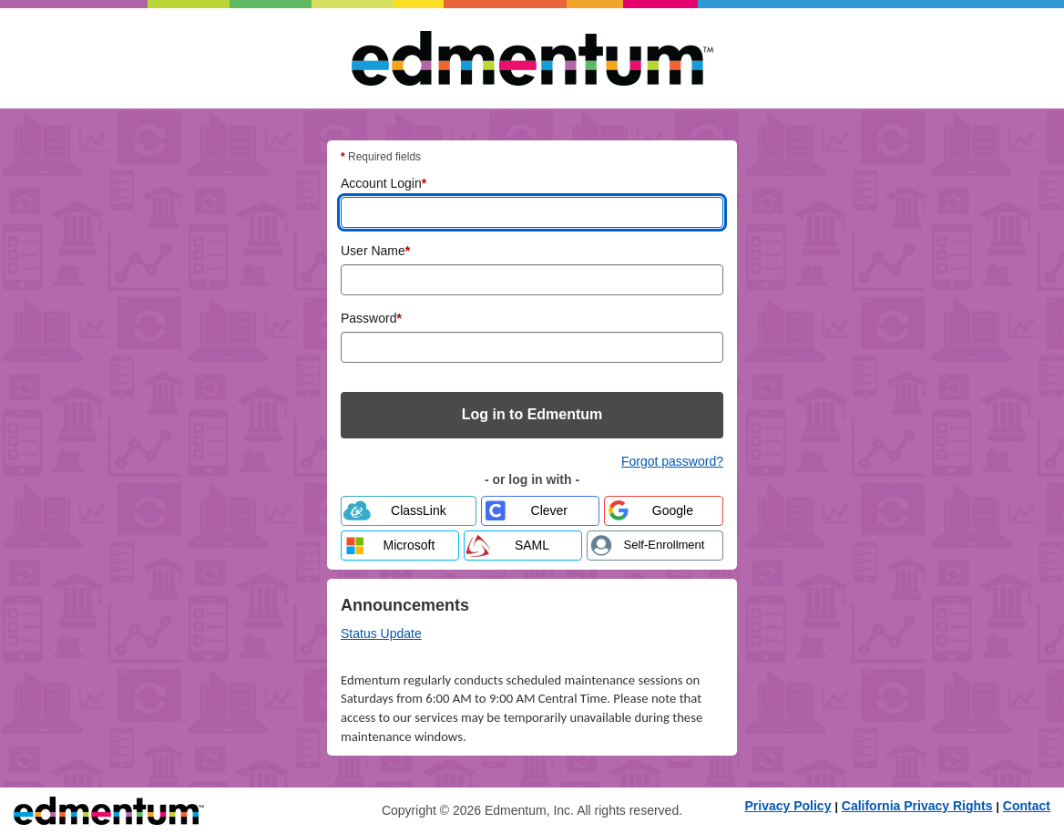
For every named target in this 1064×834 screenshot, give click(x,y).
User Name (375, 250)
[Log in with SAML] (523, 545)
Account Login (383, 182)
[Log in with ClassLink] (408, 511)
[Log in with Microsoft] (400, 545)
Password (371, 317)
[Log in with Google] (663, 511)
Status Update (381, 633)
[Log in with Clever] (540, 511)
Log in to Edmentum (532, 414)
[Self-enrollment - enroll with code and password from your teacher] (655, 545)
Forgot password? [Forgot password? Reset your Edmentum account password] (672, 461)
